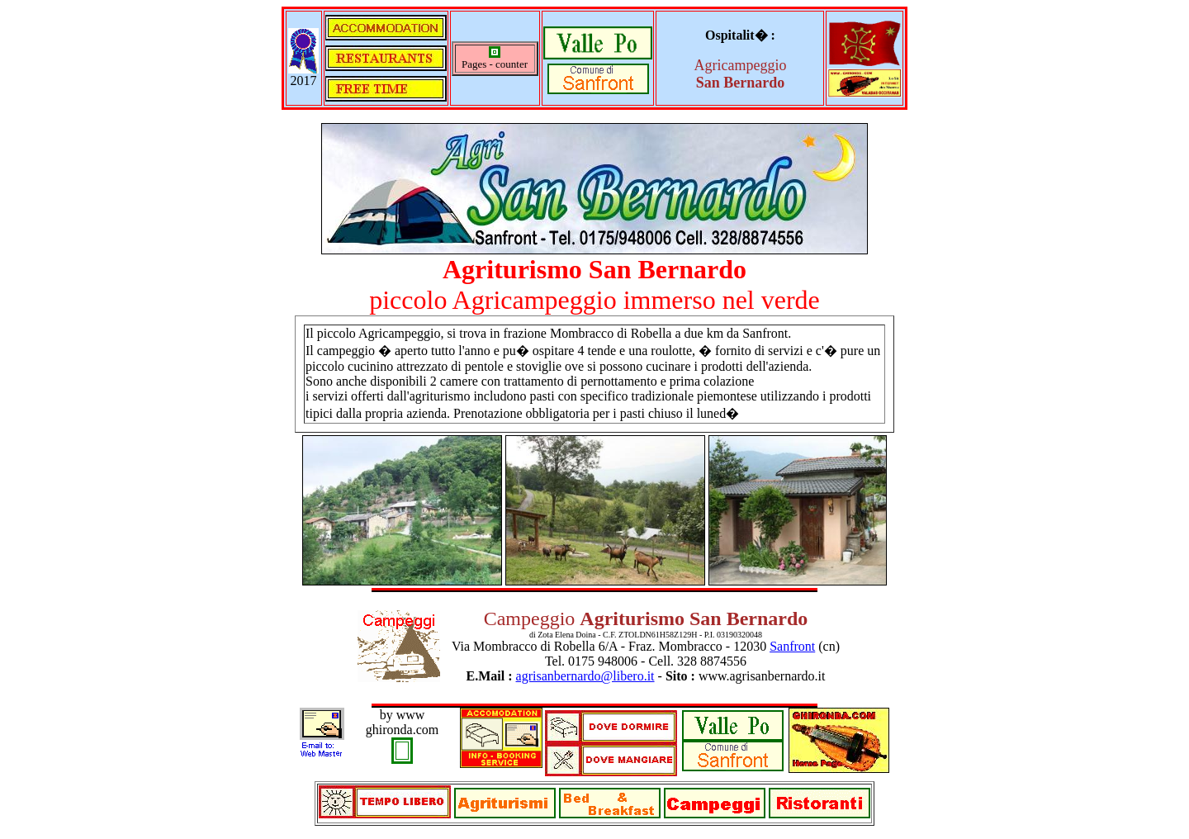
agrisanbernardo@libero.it (585, 676)
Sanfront (792, 646)
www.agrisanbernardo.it (762, 676)
